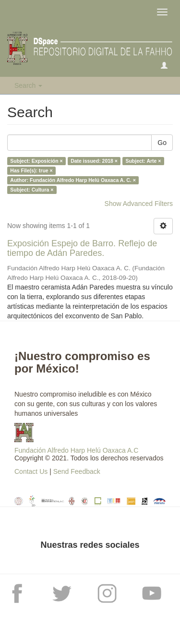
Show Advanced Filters (139, 203)
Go (162, 142)
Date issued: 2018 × (94, 161)
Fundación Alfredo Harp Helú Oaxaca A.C (76, 450)
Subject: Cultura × (31, 190)
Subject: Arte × (143, 161)
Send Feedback (76, 471)
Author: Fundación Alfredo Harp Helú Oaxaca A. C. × (72, 180)
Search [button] (28, 85)
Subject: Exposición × (36, 161)
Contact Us (31, 471)
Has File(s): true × (31, 170)
